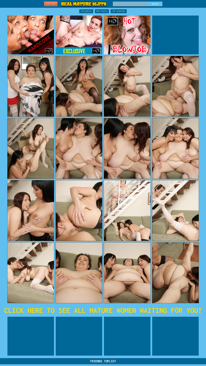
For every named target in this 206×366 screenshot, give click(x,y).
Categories (86, 11)
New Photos (101, 11)
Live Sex (50, 4)
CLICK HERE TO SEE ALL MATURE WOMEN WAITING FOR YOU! (103, 310)
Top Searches (118, 11)
